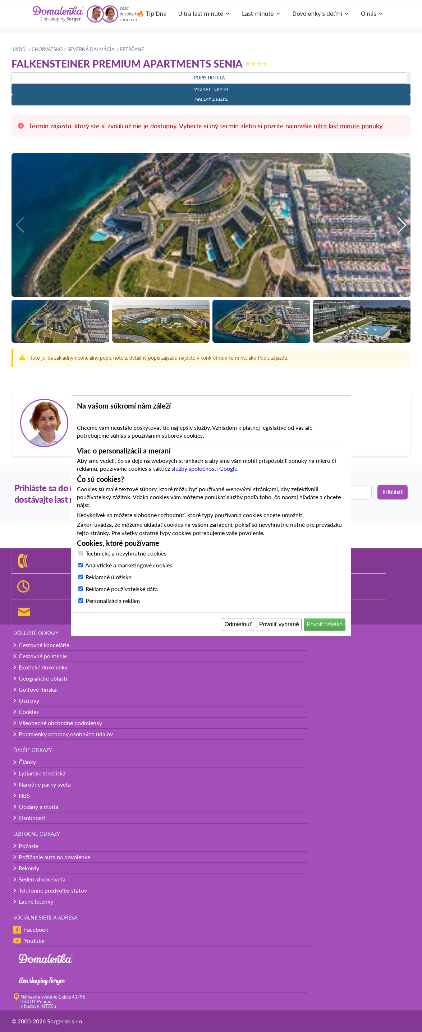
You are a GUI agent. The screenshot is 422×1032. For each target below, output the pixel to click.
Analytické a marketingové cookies (128, 565)
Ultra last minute (204, 14)
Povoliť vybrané (279, 624)
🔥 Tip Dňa (152, 14)
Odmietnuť (238, 624)
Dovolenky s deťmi (321, 14)
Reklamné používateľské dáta (122, 588)
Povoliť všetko (325, 624)
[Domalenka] (58, 14)
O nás (372, 14)
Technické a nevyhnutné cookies (126, 553)
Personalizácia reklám (113, 600)
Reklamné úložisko (109, 576)
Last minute (261, 14)
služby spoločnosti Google (204, 468)
